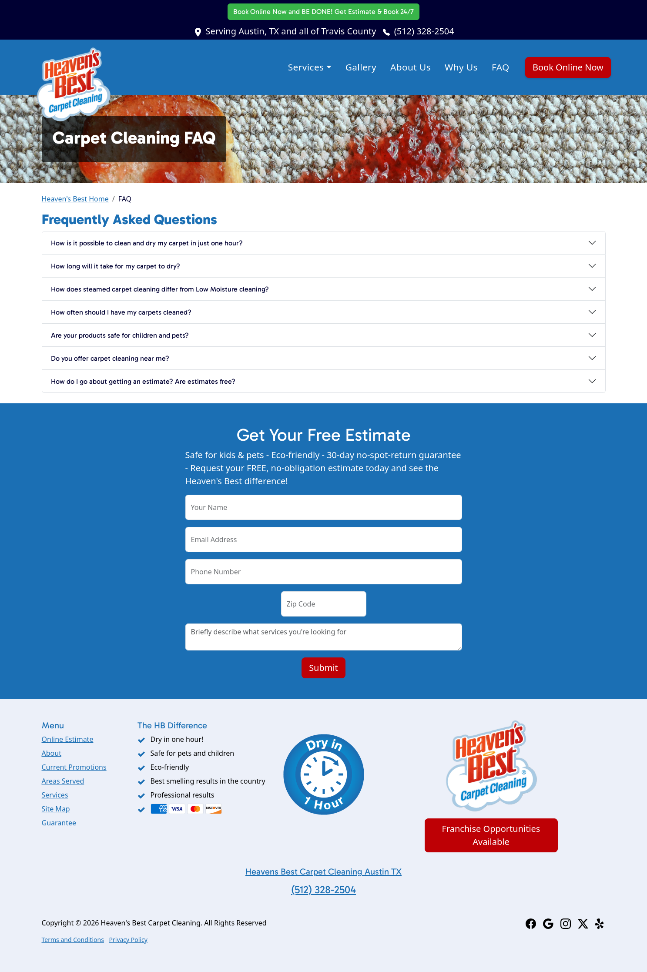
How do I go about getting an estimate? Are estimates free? (143, 381)
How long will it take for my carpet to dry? (115, 266)
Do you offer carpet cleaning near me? (110, 358)
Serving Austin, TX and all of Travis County (291, 31)
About (51, 753)
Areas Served (63, 781)
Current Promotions (74, 767)
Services (55, 795)
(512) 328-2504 (424, 31)
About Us (410, 67)
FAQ (501, 67)
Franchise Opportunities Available (491, 835)
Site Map (56, 809)
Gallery (360, 67)
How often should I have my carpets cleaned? (121, 312)
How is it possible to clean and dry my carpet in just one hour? (147, 243)
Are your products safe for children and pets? (120, 335)
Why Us (461, 67)
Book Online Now (323, 11)
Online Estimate (68, 739)
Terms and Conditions (73, 939)
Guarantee (59, 823)
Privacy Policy (128, 939)
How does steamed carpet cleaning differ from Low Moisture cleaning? (160, 289)
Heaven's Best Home (75, 199)
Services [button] (306, 67)
